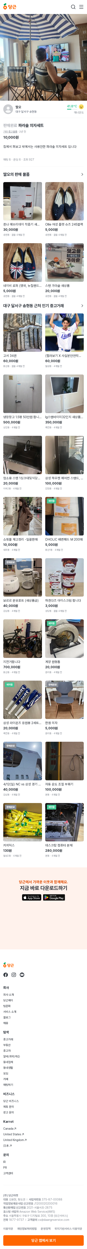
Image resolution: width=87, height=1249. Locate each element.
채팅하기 (8, 1084)
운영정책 (46, 1228)
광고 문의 (8, 1112)
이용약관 (8, 1228)
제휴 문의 (8, 1106)
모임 (5, 1073)
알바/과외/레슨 (11, 1056)
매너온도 (79, 112)
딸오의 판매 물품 (43, 174)
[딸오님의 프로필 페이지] (8, 109)
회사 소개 (8, 994)
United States (13, 1134)
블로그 (7, 1017)
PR (5, 1167)
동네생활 (8, 1067)
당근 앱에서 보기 (43, 1240)
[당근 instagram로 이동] (13, 974)
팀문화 (7, 1006)
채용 (5, 1023)
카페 (5, 1079)
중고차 (7, 1050)
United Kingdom (15, 1140)
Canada (9, 1128)
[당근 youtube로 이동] (22, 974)
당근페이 (8, 1000)
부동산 (7, 1045)
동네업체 (8, 1062)
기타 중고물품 (10, 131)
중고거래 (8, 1039)
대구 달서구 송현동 (26, 111)
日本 (7, 1145)
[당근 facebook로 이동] (5, 974)
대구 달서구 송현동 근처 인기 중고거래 (43, 305)
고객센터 (8, 1173)
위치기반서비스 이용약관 (68, 1228)
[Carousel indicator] (42, 95)
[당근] (9, 7)
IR (4, 1162)
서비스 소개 (9, 1011)
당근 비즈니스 (11, 1101)
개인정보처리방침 (27, 1228)
